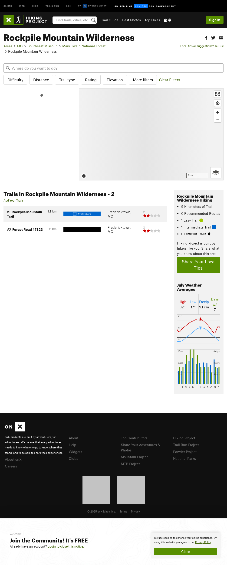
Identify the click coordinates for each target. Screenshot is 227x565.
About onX (13, 459)
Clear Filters (169, 79)
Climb (7, 5)
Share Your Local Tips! (199, 265)
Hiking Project (184, 438)
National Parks (184, 458)
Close (185, 551)
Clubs (73, 458)
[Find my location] (217, 103)
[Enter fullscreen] (217, 94)
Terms (123, 511)
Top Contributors (134, 438)
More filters (143, 79)
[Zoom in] (217, 112)
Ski (68, 5)
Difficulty (15, 79)
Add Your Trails (13, 200)
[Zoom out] (217, 119)
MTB (22, 5)
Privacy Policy (203, 542)
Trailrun (52, 5)
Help (72, 445)
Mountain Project (134, 457)
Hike (35, 5)
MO (20, 46)
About (73, 438)
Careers (11, 466)
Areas (7, 46)
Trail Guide (109, 20)
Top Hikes (152, 20)
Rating (91, 79)
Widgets (75, 452)
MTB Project (130, 464)
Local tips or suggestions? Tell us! (202, 46)
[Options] (216, 172)
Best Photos (131, 20)
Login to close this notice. (66, 546)
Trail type (67, 79)
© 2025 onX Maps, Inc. (101, 511)
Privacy (135, 511)
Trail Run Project (186, 445)
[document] (185, 545)
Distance (41, 79)
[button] (206, 37)
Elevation (115, 79)
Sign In (214, 20)
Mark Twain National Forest (83, 46)
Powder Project (185, 452)
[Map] (151, 134)
